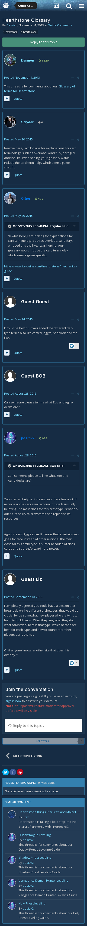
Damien (11, 25)
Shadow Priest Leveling (35, 857)
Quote (18, 98)
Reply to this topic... (26, 725)
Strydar (27, 122)
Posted (22, 77)
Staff (26, 817)
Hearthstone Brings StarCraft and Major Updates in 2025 (50, 812)
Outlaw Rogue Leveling (35, 835)
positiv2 (28, 840)
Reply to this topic (43, 42)
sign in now (13, 701)
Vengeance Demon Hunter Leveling (43, 880)
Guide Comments (60, 25)
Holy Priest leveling (32, 903)
